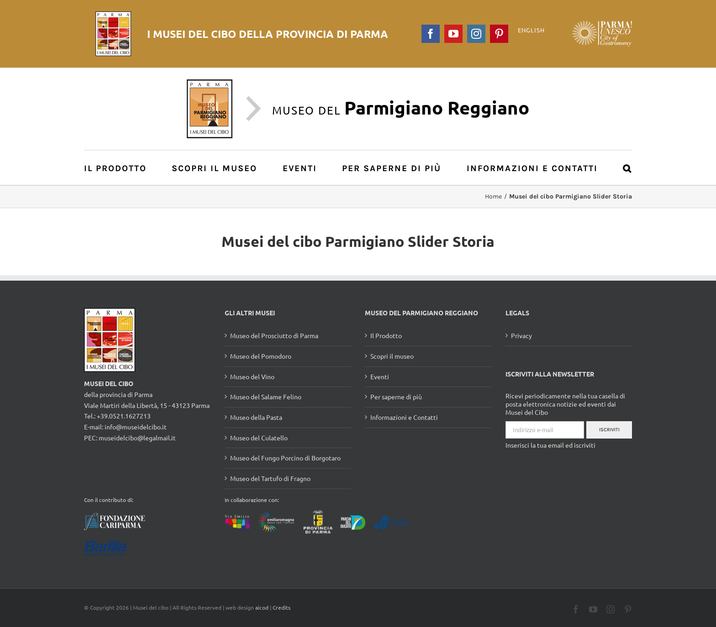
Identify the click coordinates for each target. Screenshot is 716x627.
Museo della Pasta (256, 417)
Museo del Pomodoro (260, 356)
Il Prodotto (386, 335)
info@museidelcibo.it (136, 427)
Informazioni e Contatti (404, 417)
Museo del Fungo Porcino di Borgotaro (285, 458)
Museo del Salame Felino (265, 396)
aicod (261, 607)
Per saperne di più (396, 396)
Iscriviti (609, 430)
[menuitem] (120, 168)
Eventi (379, 376)
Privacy (521, 335)
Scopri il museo (392, 356)
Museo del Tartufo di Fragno (270, 478)
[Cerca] (627, 168)
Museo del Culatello (259, 438)
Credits (281, 607)
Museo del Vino (252, 376)
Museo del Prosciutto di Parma (274, 335)
